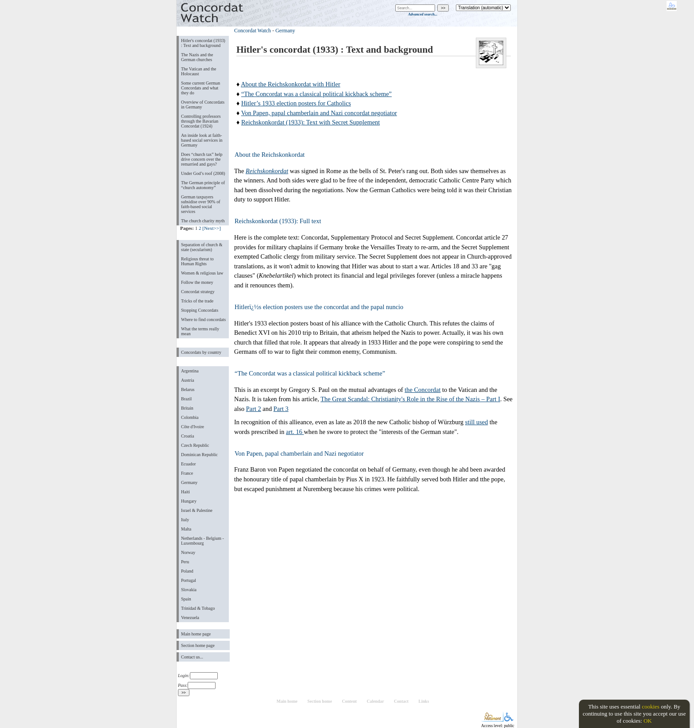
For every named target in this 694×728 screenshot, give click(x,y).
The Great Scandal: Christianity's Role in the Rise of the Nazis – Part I (410, 399)
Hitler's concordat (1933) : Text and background (203, 43)
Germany (189, 482)
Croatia (187, 436)
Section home (320, 701)
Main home (287, 701)
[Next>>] (211, 228)
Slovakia (189, 589)
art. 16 (295, 431)
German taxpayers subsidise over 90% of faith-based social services (200, 204)
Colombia (189, 417)
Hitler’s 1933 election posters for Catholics (296, 103)
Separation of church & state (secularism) (201, 247)
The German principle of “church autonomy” (203, 185)
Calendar (375, 701)
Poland (187, 571)
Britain (187, 408)
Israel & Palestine (196, 510)
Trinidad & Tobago (198, 608)
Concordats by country (201, 352)
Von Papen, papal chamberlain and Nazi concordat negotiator (319, 112)
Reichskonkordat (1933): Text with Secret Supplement (310, 122)
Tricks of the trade (197, 300)
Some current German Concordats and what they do (200, 88)
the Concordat (422, 389)
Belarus (188, 389)
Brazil (186, 398)
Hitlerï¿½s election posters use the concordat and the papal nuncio (319, 306)
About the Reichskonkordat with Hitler (290, 84)
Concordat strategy (198, 291)
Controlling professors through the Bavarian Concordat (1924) (201, 121)
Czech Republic (195, 445)
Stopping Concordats (199, 310)
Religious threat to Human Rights (197, 261)
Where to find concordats (203, 319)
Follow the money (197, 282)
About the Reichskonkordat (270, 154)
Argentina (190, 370)
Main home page (196, 633)
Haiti (185, 491)
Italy (185, 519)
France (187, 473)
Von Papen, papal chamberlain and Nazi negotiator (299, 453)
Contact (401, 701)
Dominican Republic (199, 454)
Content (349, 701)
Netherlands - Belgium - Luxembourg (202, 541)
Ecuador (188, 463)
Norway (188, 552)
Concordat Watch (252, 30)
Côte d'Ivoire (192, 426)
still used (476, 422)
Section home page (198, 645)
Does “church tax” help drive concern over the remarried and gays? (201, 159)
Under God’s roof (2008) (203, 173)
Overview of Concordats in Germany (202, 104)
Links (423, 701)
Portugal (188, 580)
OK (648, 720)
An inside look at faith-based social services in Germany (201, 140)
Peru (185, 561)
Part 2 (253, 408)
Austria (187, 380)
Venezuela (190, 617)
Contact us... (192, 656)
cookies (650, 706)
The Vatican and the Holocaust (198, 71)
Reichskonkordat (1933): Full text (278, 221)
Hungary (189, 501)
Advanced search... (422, 14)
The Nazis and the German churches (197, 57)
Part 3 (281, 408)
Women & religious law (202, 273)
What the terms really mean (200, 331)
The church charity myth (202, 220)
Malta (186, 529)
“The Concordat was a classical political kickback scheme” (316, 93)
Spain (186, 598)
